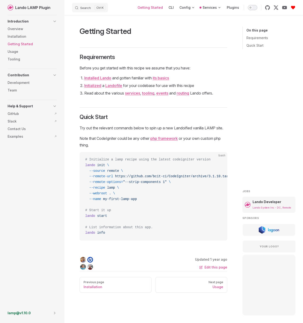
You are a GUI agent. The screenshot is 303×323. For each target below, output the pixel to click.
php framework (164, 138)
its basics (161, 78)
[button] (32, 21)
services (132, 93)
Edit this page (213, 267)
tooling (148, 93)
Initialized (92, 85)
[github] (267, 7)
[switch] (252, 7)
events (162, 93)
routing (183, 93)
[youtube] (284, 7)
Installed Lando (97, 78)
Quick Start (254, 45)
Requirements (257, 38)
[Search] (90, 7)
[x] (276, 7)
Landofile (113, 85)
